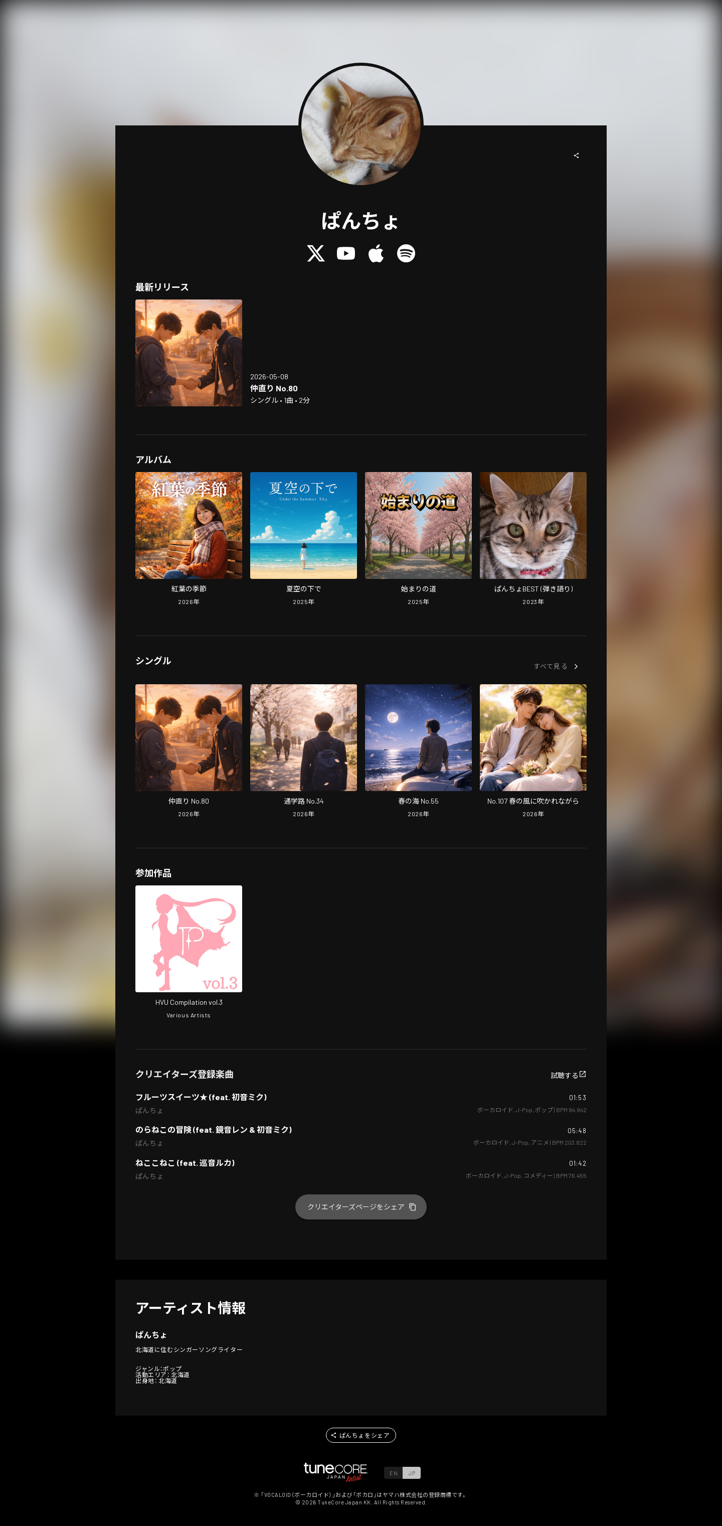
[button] (577, 155)
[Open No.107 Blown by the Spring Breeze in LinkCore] (533, 752)
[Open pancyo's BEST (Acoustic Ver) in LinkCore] (533, 539)
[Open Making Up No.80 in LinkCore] (188, 352)
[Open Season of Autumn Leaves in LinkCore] (188, 539)
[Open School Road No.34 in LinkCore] (303, 752)
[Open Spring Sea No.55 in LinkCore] (418, 752)
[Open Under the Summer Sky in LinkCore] (303, 539)
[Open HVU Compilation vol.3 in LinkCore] (188, 953)
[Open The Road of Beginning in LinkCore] (418, 539)
